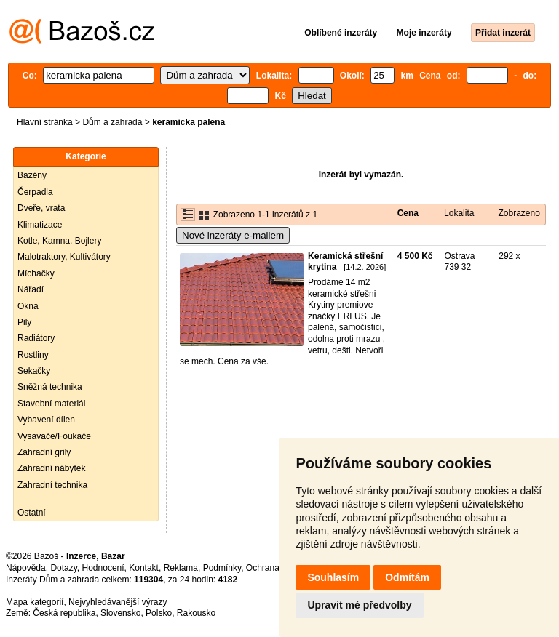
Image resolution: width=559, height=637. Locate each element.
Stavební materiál (51, 403)
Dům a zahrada (112, 122)
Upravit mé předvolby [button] (359, 605)
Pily (24, 322)
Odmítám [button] (407, 577)
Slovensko (120, 613)
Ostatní (31, 513)
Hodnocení (103, 568)
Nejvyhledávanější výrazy (117, 602)
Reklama (181, 568)
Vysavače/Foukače (54, 436)
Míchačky (36, 273)
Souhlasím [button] (333, 577)
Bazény (32, 175)
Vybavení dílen (46, 419)
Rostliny (33, 355)
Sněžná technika (49, 387)
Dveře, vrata (41, 208)
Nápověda (26, 568)
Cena (408, 213)
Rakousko (196, 613)
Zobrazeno (518, 213)
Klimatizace (39, 225)
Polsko (159, 613)
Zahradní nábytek (51, 468)
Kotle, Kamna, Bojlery (59, 241)
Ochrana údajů (275, 568)
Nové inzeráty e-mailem (233, 235)
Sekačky (33, 371)
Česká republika (64, 613)
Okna (28, 306)
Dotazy (63, 568)
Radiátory (36, 338)
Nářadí (30, 289)
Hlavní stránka (45, 122)
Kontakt (144, 568)
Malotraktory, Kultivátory (64, 257)
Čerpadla (35, 192)
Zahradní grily (44, 452)
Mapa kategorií (34, 602)
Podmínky (222, 568)
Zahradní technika (52, 485)
